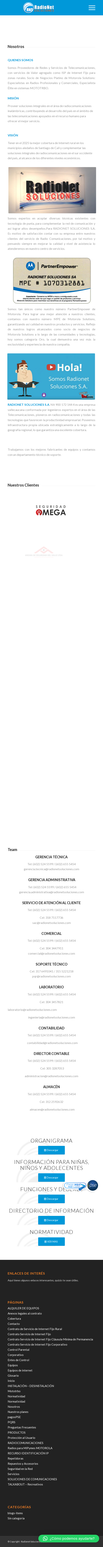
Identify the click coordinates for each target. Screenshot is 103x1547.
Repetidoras (15, 1458)
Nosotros (14, 1406)
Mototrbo (14, 1391)
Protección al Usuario (21, 1437)
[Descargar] (51, 1150)
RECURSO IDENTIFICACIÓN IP (28, 1453)
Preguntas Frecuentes (22, 1427)
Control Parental (18, 1349)
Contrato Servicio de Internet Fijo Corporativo (37, 1344)
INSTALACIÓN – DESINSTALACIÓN (31, 1386)
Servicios (13, 1474)
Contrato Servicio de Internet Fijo (29, 1334)
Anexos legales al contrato (25, 1313)
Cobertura (14, 1318)
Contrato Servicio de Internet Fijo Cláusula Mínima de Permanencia (50, 1339)
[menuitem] (90, 7)
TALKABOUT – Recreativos (25, 1484)
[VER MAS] (51, 1241)
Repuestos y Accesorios (23, 1463)
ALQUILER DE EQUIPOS (23, 1308)
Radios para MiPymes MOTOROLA (30, 1448)
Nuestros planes (18, 1411)
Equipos (13, 1365)
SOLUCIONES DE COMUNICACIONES (32, 1479)
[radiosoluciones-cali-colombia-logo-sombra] (43, 7)
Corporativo (16, 1355)
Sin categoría (16, 1518)
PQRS (11, 1422)
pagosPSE (14, 1417)
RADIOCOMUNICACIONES (25, 1443)
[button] (68, 1538)
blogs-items (15, 1513)
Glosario (13, 1375)
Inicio (11, 1380)
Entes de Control (18, 1360)
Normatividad (16, 1396)
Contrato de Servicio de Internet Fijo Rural (35, 1329)
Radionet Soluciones (31, 1541)
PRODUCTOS (17, 1432)
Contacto (14, 1323)
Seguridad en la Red (20, 1468)
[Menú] (90, 7)
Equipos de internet (20, 1370)
